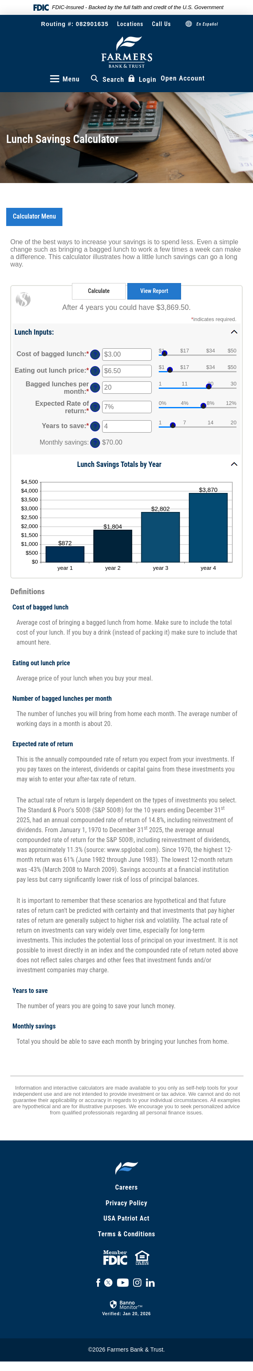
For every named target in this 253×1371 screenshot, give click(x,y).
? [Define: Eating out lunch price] (95, 371)
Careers (126, 1187)
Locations (130, 24)
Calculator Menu (34, 216)
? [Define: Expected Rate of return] (95, 407)
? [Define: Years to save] (95, 426)
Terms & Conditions (126, 1234)
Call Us (161, 24)
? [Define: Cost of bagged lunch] (95, 354)
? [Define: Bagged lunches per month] (95, 387)
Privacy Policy (126, 1203)
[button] (126, 331)
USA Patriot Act (126, 1218)
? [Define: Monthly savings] (95, 443)
